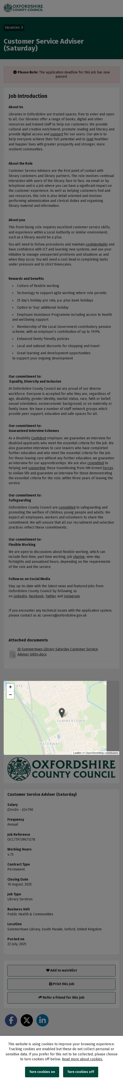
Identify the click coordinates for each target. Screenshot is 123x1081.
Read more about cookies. (82, 1059)
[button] (62, 713)
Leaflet (77, 752)
